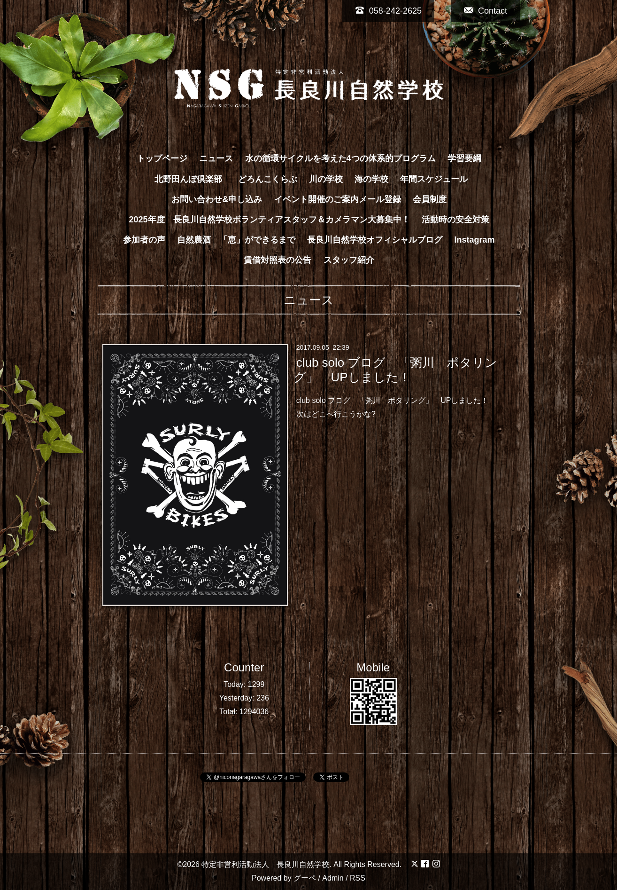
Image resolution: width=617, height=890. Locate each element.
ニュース (216, 158)
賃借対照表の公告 (277, 260)
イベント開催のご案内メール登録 (337, 199)
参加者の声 (144, 239)
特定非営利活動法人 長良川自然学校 (265, 864)
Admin (332, 878)
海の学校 (371, 179)
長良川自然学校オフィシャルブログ (374, 239)
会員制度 (430, 199)
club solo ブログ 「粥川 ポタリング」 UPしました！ (395, 369)
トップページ (162, 158)
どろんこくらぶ (267, 179)
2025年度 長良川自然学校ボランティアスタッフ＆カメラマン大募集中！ (269, 219)
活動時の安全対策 (455, 219)
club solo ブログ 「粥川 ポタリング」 (364, 400)
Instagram (475, 239)
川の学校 (326, 179)
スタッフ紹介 (349, 260)
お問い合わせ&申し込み (216, 199)
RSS (357, 878)
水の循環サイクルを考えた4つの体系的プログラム (340, 158)
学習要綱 (464, 158)
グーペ (304, 878)
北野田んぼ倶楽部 (192, 179)
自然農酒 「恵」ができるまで (236, 239)
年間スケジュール (434, 179)
